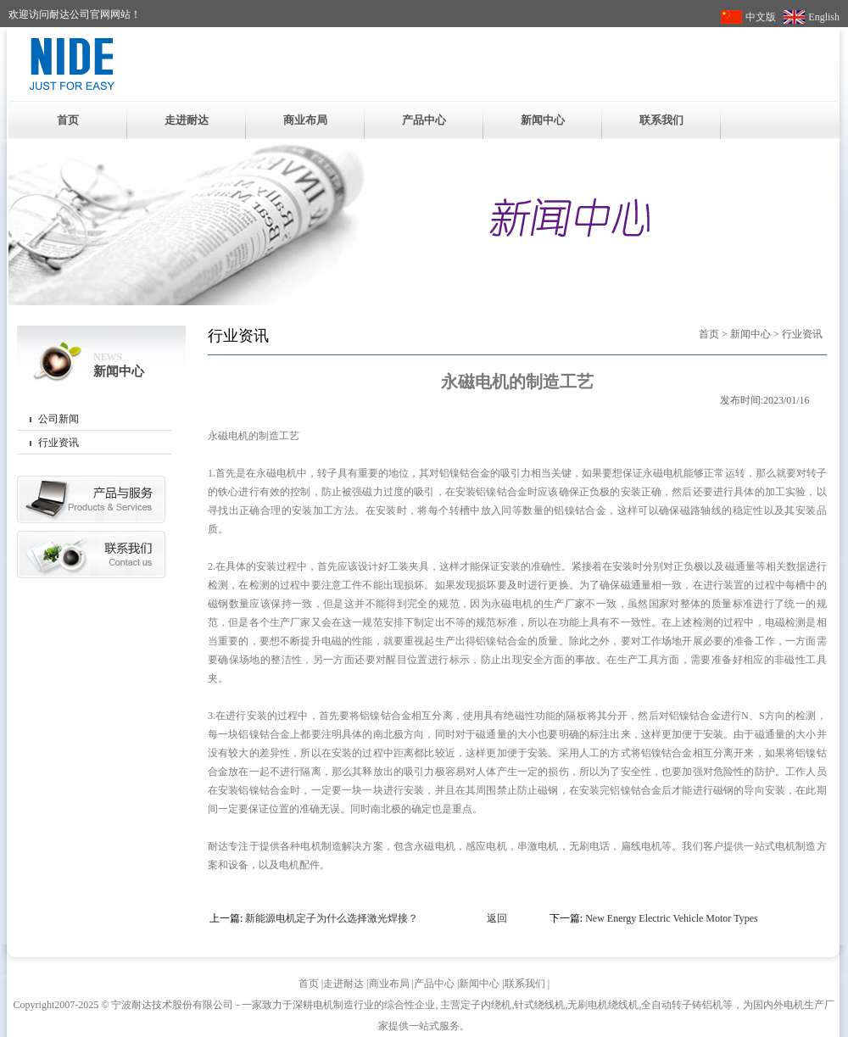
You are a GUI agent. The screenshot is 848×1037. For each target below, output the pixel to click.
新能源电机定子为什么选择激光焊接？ (331, 918)
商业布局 (305, 120)
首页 (68, 120)
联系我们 (661, 120)
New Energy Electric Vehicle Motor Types (671, 918)
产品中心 (424, 120)
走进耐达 (187, 120)
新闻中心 (543, 120)
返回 (497, 918)
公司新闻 (58, 419)
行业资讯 (58, 443)
